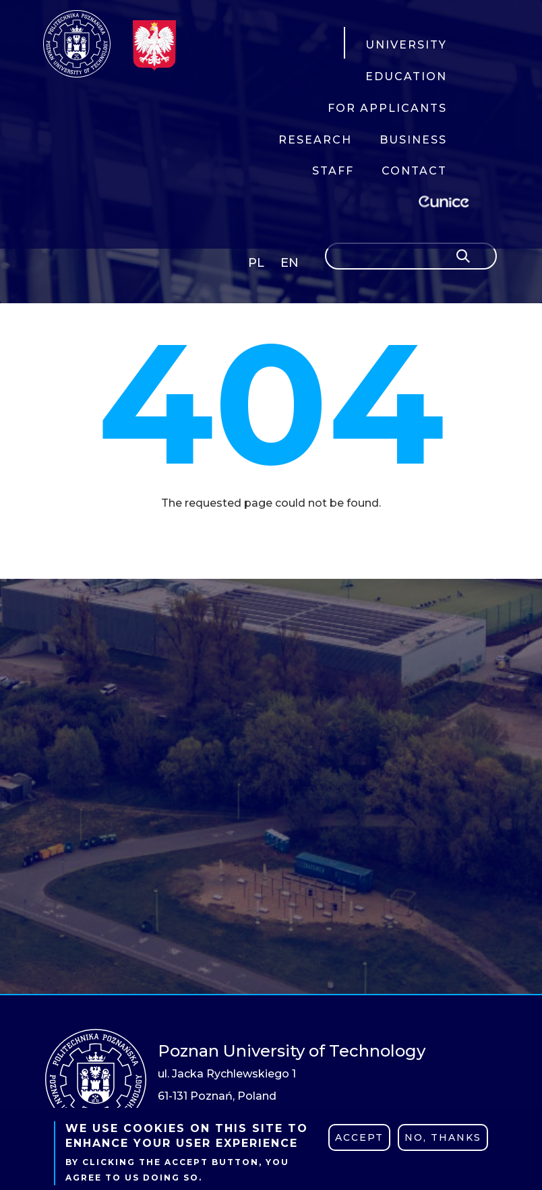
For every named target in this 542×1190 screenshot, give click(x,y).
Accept (359, 1137)
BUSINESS (413, 139)
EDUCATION (406, 76)
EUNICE (446, 200)
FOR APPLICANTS (387, 108)
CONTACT (414, 170)
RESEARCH (315, 139)
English (290, 265)
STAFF (333, 170)
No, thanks (442, 1137)
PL (256, 262)
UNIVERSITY (406, 44)
